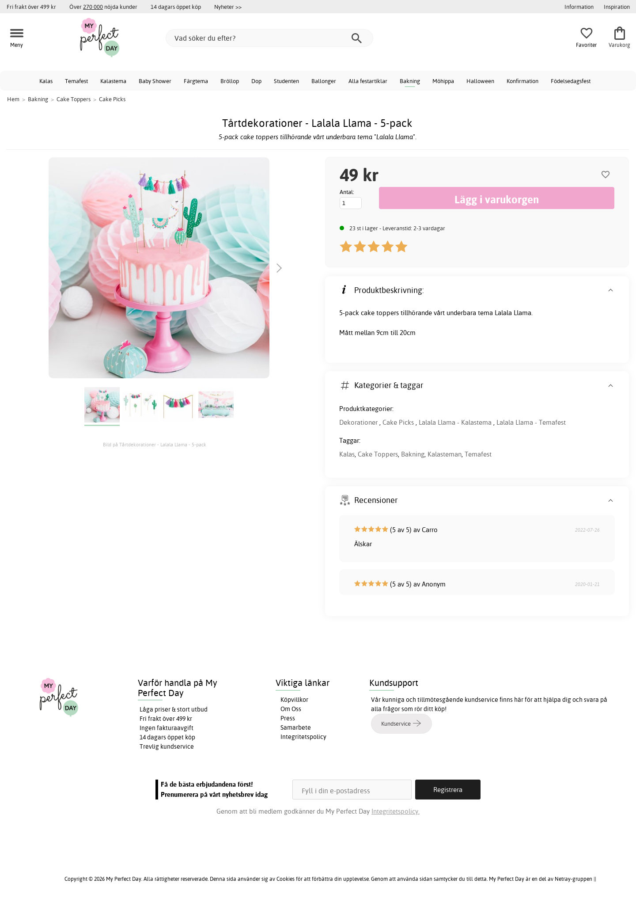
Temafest (76, 80)
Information (579, 6)
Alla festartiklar (367, 80)
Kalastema (113, 80)
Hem (13, 99)
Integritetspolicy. (395, 811)
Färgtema (196, 80)
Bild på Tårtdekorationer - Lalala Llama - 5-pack (154, 445)
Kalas (46, 80)
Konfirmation (522, 80)
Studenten (286, 80)
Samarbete (295, 727)
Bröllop (229, 80)
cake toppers (380, 312)
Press (287, 718)
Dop (256, 80)
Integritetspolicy (303, 737)
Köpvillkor (294, 700)
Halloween (480, 80)
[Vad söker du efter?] (269, 38)
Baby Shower (155, 80)
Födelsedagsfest (571, 80)
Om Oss (290, 709)
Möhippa (443, 80)
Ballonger (323, 80)
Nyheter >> (228, 6)
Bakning (410, 80)
